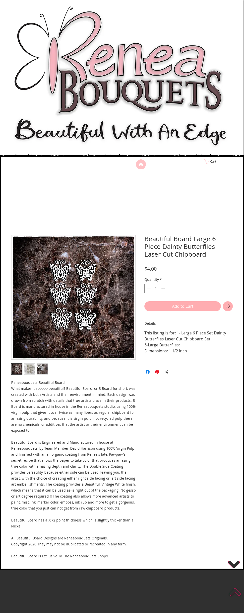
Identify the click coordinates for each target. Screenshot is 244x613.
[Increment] (163, 288)
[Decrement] (148, 288)
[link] (220, 161)
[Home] (141, 164)
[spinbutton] (155, 288)
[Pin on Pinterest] (157, 372)
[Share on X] (167, 372)
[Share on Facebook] (148, 372)
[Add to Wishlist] (228, 306)
